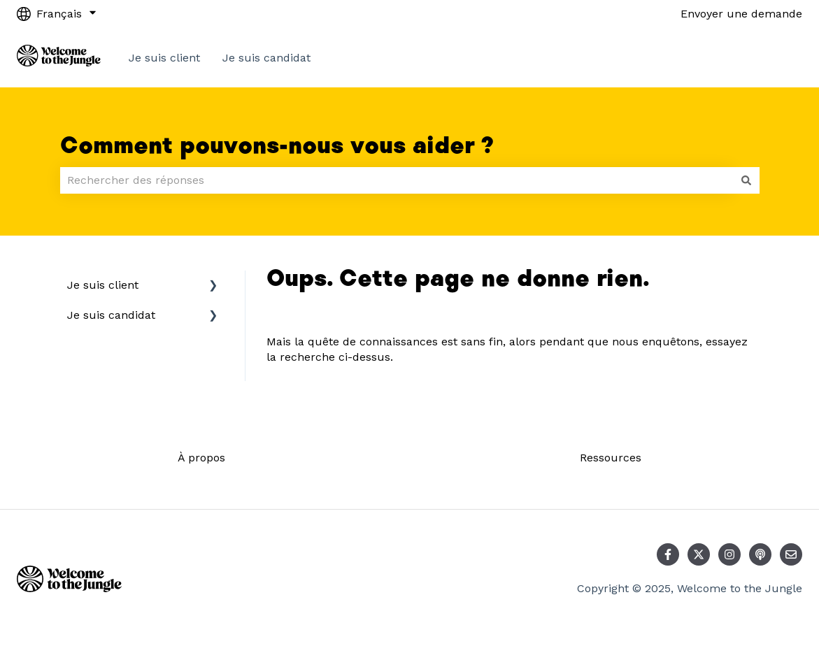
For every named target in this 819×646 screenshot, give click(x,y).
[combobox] (396, 180)
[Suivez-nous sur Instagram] (729, 554)
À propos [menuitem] (201, 457)
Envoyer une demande (741, 13)
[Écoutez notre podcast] (760, 554)
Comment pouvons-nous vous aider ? (277, 146)
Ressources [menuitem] (610, 457)
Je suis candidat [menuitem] (111, 315)
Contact (767, 57)
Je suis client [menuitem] (102, 285)
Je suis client (164, 57)
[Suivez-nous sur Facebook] (668, 554)
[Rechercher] (746, 180)
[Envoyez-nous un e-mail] (791, 554)
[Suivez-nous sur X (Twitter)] (699, 554)
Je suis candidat (266, 57)
